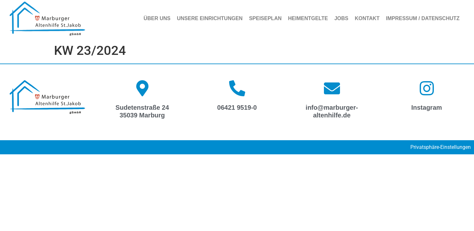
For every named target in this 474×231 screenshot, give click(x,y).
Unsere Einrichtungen (209, 17)
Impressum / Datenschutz (423, 17)
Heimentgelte (308, 17)
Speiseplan (265, 17)
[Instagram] (427, 88)
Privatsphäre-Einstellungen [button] (440, 147)
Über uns (157, 17)
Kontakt (367, 17)
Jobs (341, 17)
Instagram (426, 107)
